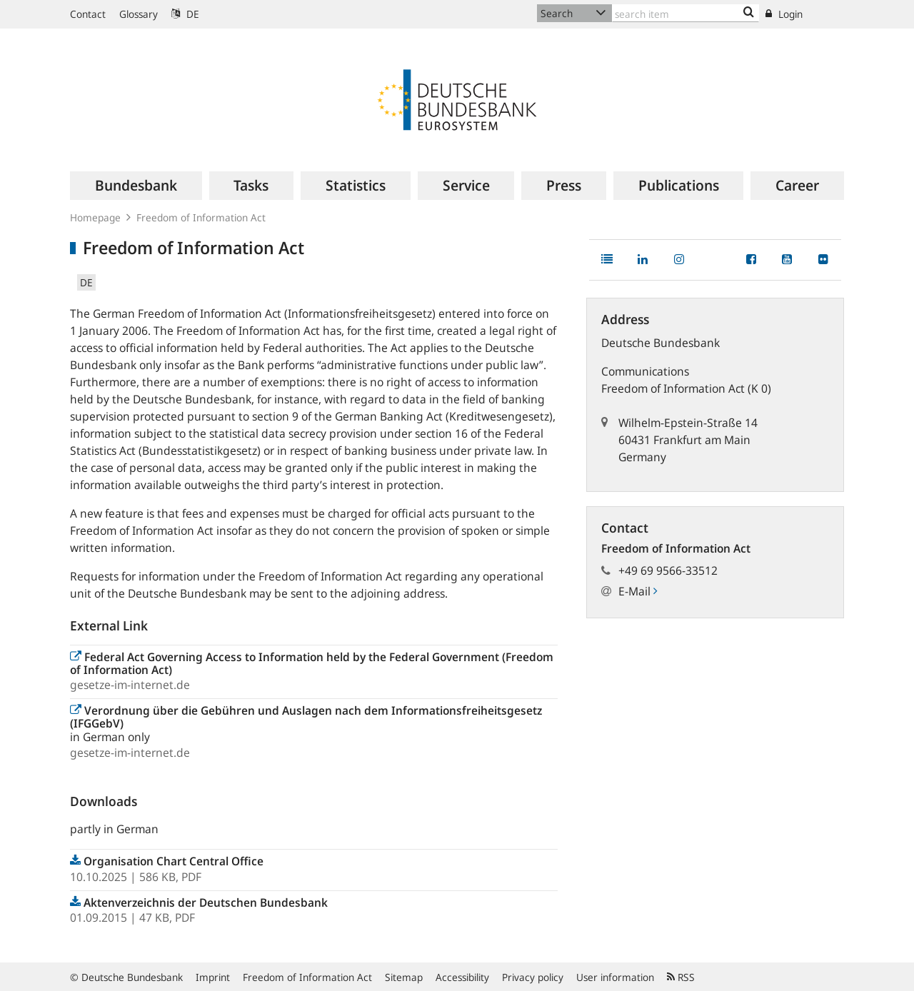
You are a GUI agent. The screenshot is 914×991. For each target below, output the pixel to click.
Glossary (138, 14)
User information (615, 977)
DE (185, 14)
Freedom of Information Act (307, 977)
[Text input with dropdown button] (685, 13)
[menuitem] (136, 185)
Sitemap (404, 977)
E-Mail (637, 591)
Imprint (213, 977)
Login (784, 14)
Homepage (95, 217)
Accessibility (462, 977)
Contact (88, 14)
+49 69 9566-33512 (668, 570)
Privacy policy (532, 977)
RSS (681, 977)
